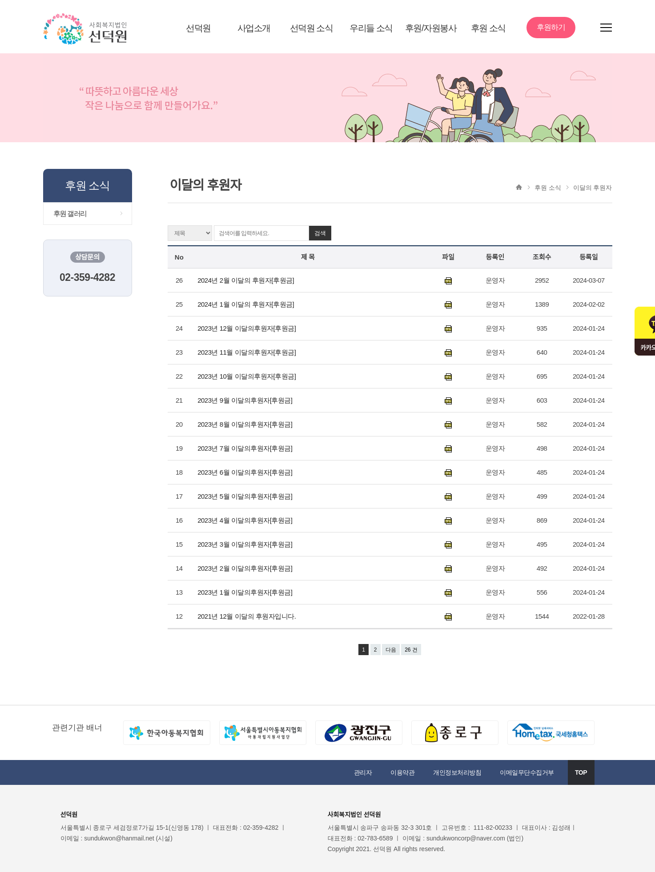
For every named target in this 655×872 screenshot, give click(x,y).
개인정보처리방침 (457, 772)
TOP (581, 772)
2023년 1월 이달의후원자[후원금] (245, 592)
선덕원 (198, 28)
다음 (391, 650)
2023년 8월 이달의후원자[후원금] (245, 424)
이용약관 (402, 772)
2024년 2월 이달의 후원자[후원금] (247, 280)
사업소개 (253, 28)
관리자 (363, 772)
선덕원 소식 (311, 28)
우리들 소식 (371, 28)
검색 (320, 233)
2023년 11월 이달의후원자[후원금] (247, 352)
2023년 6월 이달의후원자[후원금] (245, 472)
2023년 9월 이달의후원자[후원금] (245, 400)
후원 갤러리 (70, 213)
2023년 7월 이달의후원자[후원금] (245, 448)
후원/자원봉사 (430, 28)
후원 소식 (488, 28)
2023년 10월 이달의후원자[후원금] (247, 376)
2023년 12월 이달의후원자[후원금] (247, 328)
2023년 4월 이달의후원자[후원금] (245, 520)
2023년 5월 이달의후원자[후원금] (245, 496)
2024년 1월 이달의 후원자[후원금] (246, 304)
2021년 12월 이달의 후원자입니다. (248, 616)
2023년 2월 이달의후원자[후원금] (245, 568)
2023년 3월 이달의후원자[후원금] (245, 544)
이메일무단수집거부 (527, 772)
